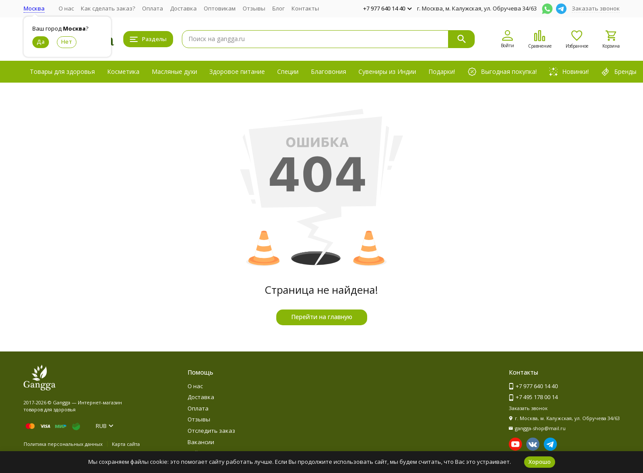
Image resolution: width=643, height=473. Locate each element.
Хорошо (539, 462)
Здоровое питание (237, 71)
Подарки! (441, 71)
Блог (278, 8)
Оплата (152, 8)
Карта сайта (126, 444)
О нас (66, 8)
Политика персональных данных (63, 444)
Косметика (123, 71)
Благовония (328, 71)
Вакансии (201, 442)
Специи (288, 71)
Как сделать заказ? (108, 8)
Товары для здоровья (62, 71)
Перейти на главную (321, 317)
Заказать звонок (596, 8)
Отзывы (254, 8)
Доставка (183, 8)
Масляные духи (174, 71)
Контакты (305, 8)
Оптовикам (220, 8)
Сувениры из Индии (387, 71)
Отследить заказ (211, 431)
